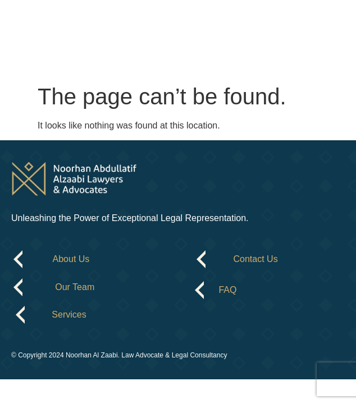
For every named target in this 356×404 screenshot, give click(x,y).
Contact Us (256, 259)
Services (69, 314)
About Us (71, 259)
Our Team (74, 287)
